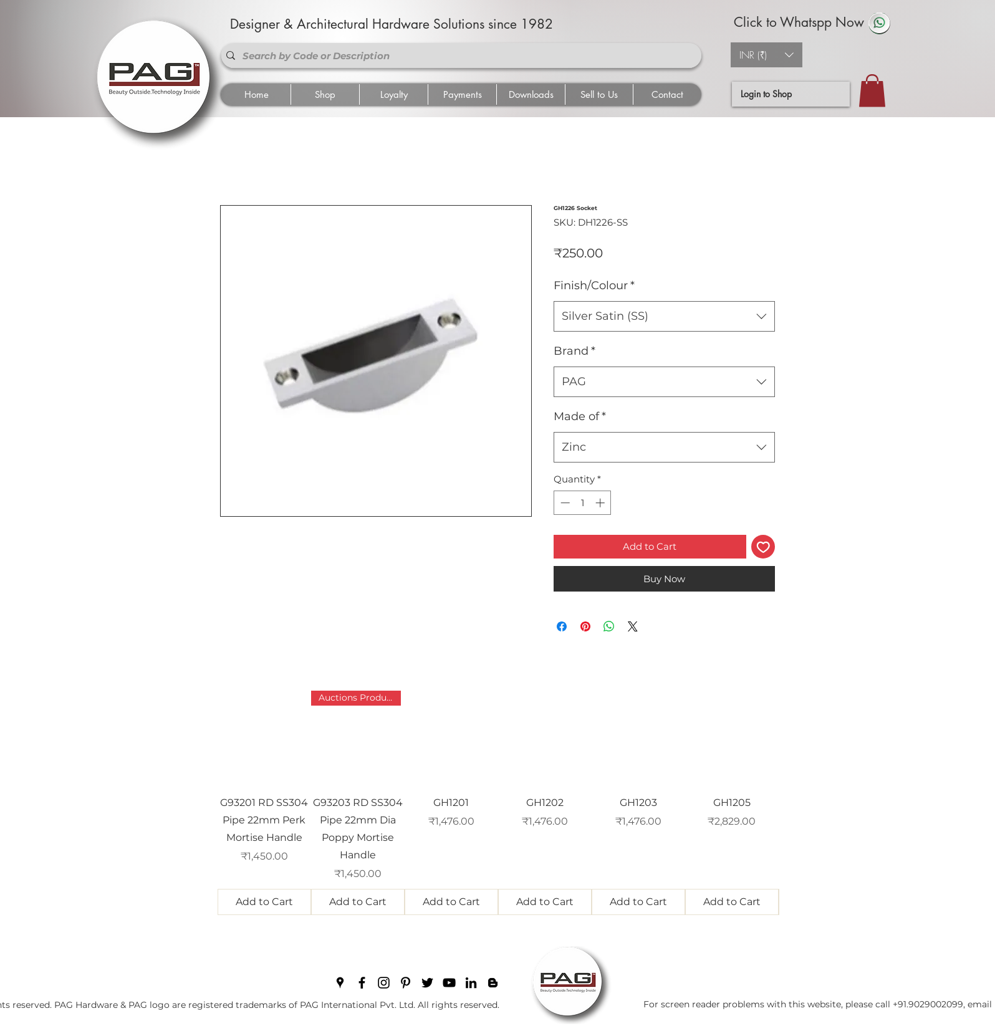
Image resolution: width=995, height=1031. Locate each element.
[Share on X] (632, 626)
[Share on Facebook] (561, 626)
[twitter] (427, 982)
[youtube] (449, 982)
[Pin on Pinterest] (585, 626)
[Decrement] (563, 502)
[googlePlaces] (340, 982)
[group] (498, 803)
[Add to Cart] (264, 902)
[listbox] (766, 54)
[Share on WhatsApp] (609, 626)
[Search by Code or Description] (459, 55)
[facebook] (362, 982)
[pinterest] (405, 982)
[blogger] (493, 982)
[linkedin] (471, 982)
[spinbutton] (582, 502)
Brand (574, 351)
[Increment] (601, 502)
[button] (766, 54)
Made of (580, 416)
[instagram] (384, 982)
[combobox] (664, 316)
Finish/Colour (594, 285)
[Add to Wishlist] (763, 547)
